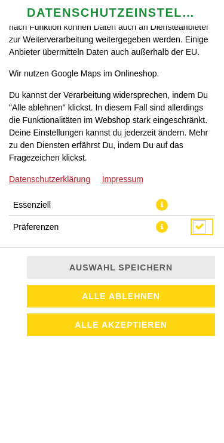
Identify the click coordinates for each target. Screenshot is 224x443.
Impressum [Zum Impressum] (122, 179)
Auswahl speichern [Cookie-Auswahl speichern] (121, 267)
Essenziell (32, 205)
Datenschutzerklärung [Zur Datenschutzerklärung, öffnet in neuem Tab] (49, 179)
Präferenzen (36, 227)
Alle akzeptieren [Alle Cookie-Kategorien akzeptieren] (121, 325)
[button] (162, 205)
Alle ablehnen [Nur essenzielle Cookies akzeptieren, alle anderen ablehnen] (121, 296)
